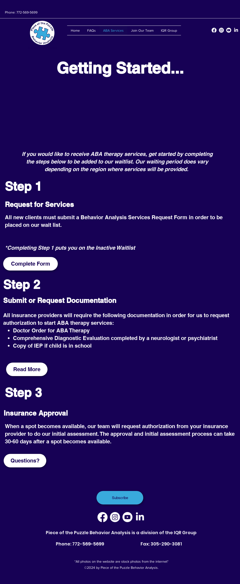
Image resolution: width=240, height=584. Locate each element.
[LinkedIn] (236, 30)
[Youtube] (228, 30)
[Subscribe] (119, 497)
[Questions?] (25, 460)
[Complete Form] (30, 264)
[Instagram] (221, 30)
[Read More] (27, 369)
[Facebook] (214, 30)
